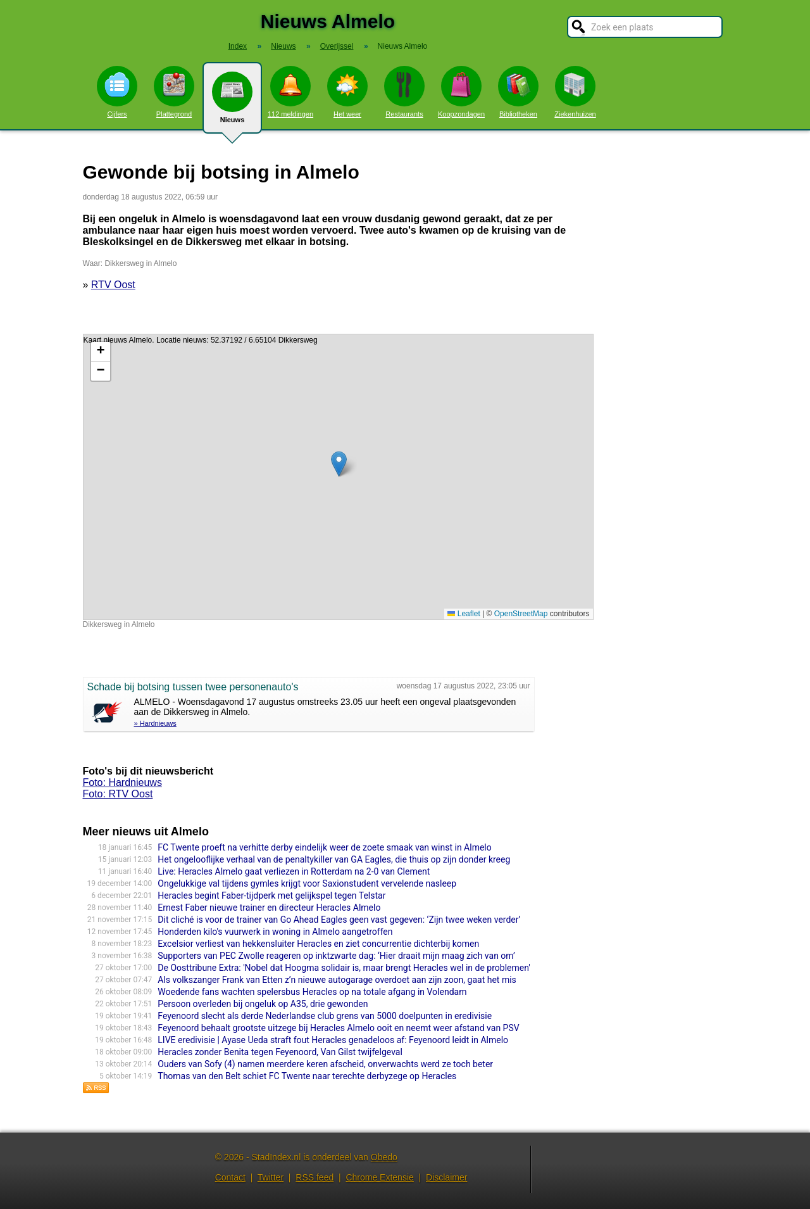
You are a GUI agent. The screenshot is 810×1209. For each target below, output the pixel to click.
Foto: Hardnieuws (122, 782)
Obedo (384, 1157)
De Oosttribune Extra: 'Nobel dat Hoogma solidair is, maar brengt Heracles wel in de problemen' (344, 968)
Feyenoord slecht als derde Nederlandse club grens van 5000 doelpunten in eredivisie (325, 1016)
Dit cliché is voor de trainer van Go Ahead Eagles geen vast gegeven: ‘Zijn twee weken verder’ (339, 920)
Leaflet (463, 613)
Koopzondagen (461, 92)
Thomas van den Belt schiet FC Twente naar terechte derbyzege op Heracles (307, 1076)
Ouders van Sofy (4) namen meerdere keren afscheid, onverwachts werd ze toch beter (325, 1064)
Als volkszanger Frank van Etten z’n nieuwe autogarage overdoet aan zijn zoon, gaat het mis (337, 980)
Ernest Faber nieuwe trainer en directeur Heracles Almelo (269, 907)
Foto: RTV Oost (118, 793)
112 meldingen (290, 92)
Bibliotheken (518, 92)
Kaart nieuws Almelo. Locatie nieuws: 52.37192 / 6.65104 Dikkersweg (337, 477)
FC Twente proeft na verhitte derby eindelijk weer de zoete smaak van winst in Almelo (324, 847)
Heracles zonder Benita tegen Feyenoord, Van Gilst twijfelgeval (280, 1052)
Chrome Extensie (379, 1177)
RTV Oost (113, 284)
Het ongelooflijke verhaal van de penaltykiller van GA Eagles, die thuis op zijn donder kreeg (334, 859)
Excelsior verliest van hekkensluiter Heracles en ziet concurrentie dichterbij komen (318, 944)
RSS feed (314, 1177)
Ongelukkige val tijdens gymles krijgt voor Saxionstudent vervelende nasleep (307, 883)
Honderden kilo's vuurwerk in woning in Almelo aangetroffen (275, 932)
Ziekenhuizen (574, 92)
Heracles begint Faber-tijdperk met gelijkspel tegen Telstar (271, 895)
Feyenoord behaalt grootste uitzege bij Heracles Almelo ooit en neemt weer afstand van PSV (338, 1028)
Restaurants (404, 92)
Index (237, 46)
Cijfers (117, 92)
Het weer (347, 92)
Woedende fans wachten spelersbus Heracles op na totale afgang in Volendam (312, 992)
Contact (230, 1177)
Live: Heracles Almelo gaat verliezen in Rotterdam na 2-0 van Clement (294, 871)
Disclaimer (446, 1177)
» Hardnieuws (155, 723)
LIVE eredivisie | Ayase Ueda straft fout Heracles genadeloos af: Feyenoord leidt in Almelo (333, 1040)
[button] (339, 464)
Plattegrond (174, 92)
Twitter (271, 1177)
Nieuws (232, 103)
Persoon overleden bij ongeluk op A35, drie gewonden (263, 1004)
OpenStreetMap (521, 613)
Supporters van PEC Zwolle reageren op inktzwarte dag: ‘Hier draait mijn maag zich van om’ (336, 956)
